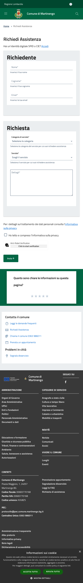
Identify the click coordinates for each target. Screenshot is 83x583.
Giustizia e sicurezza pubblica (16, 441)
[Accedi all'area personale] (71, 4)
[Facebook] (66, 382)
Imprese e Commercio (53, 410)
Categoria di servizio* (20, 136)
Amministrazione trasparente (16, 531)
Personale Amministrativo (15, 418)
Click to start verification (28, 246)
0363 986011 (26, 515)
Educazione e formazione (14, 437)
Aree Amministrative (12, 402)
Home (6, 26)
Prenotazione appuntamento (56, 479)
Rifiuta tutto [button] (53, 571)
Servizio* (15, 153)
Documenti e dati (10, 422)
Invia (11, 258)
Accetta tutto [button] (30, 572)
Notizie (45, 437)
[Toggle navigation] (5, 13)
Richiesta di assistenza (53, 492)
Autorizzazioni (9, 457)
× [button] (80, 552)
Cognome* (16, 81)
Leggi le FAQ (48, 487)
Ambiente (6, 449)
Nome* (14, 67)
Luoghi (45, 460)
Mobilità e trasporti (52, 418)
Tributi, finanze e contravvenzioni (18, 445)
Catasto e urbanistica (52, 414)
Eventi (45, 464)
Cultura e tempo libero (53, 402)
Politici (5, 414)
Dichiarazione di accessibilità (16, 547)
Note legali (7, 543)
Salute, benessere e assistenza (17, 453)
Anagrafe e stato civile (53, 398)
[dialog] (41, 566)
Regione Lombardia (13, 4)
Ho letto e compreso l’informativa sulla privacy (34, 235)
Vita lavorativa (49, 406)
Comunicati (47, 441)
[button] (41, 578)
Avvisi (45, 445)
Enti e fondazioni (10, 410)
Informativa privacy (11, 539)
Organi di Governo (11, 398)
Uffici (4, 406)
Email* (14, 95)
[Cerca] (77, 14)
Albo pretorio (8, 535)
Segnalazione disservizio (54, 483)
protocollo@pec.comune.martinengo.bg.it (23, 511)
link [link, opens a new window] (69, 565)
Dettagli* (15, 172)
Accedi (45, 46)
